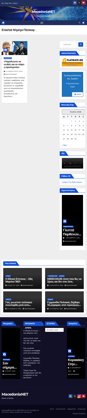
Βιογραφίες (9, 359)
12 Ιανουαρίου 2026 (56, 285)
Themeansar (27, 412)
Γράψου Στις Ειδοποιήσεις (72, 182)
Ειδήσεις (61, 276)
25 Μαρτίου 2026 (13, 285)
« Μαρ (64, 145)
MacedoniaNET (43, 12)
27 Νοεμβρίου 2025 (14, 309)
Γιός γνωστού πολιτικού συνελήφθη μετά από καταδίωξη (18, 305)
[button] (79, 23)
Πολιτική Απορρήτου (79, 413)
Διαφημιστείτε (71, 409)
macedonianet (60, 409)
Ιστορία (8, 276)
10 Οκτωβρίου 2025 (56, 309)
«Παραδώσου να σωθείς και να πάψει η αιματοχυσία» (14, 64)
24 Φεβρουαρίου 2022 (14, 71)
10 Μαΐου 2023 (13, 371)
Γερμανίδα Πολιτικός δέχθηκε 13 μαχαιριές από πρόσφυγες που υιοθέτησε (63, 305)
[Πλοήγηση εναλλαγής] (41, 22)
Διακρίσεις (74, 356)
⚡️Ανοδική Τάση (52, 276)
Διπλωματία (7, 58)
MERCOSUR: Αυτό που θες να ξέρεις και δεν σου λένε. (64, 280)
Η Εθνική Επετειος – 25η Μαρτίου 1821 (18, 280)
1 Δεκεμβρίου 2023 (75, 238)
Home (52, 409)
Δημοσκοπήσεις (71, 226)
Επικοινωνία (81, 409)
